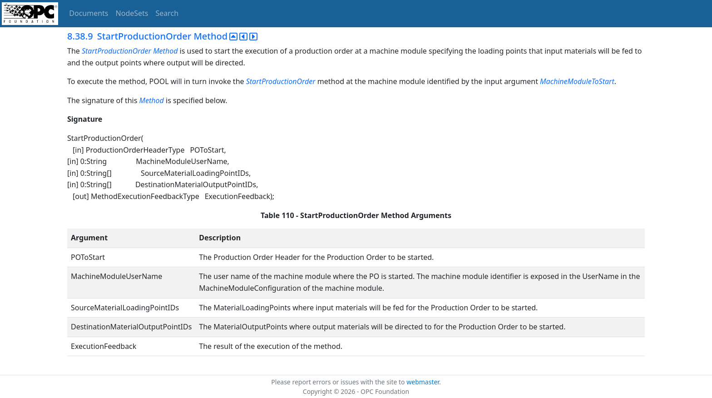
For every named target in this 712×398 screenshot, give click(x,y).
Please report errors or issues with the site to (338, 382)
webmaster (422, 382)
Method (165, 51)
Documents (88, 13)
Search (167, 13)
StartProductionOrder (116, 51)
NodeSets (132, 13)
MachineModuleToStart (577, 81)
